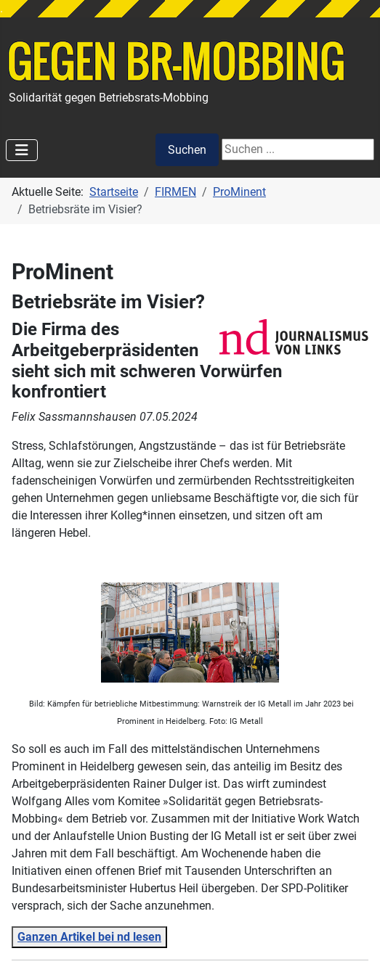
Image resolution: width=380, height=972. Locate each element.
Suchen (187, 150)
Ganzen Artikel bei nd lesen (89, 937)
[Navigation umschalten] (22, 150)
